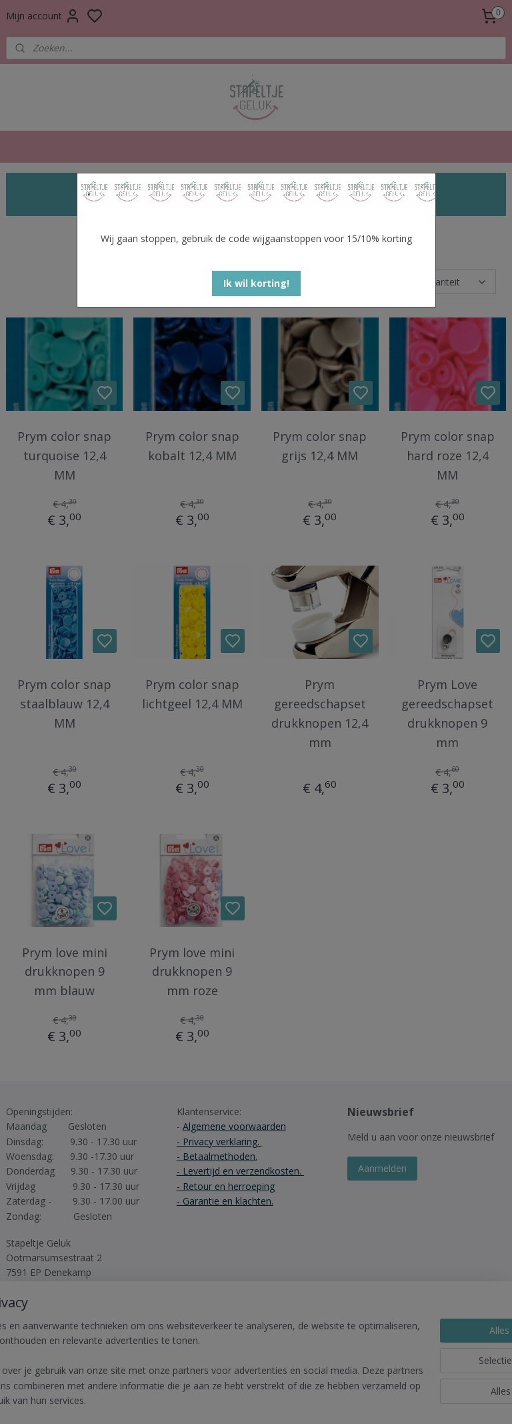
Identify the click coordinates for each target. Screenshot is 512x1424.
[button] (256, 283)
